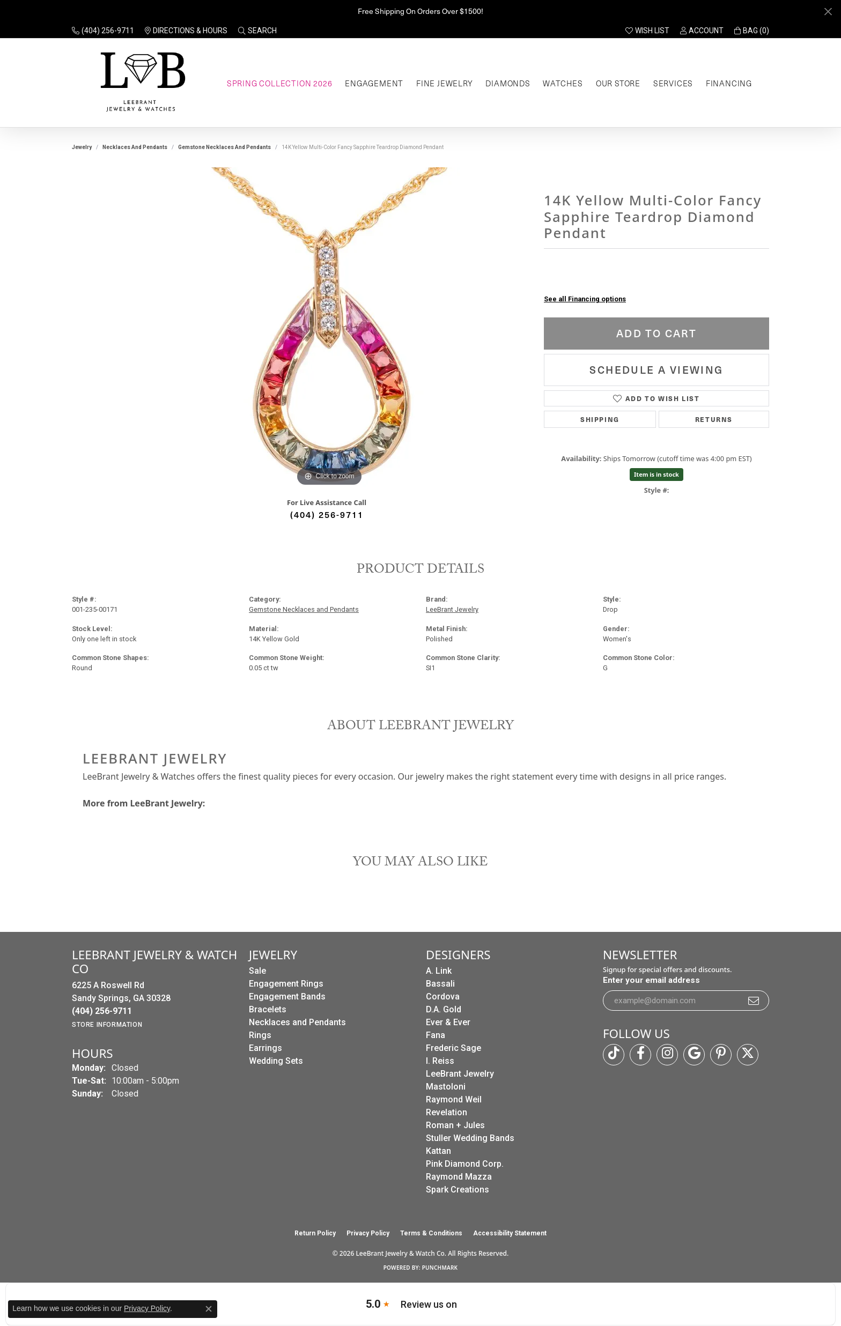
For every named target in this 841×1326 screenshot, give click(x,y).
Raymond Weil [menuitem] (454, 1099)
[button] (257, 31)
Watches (563, 83)
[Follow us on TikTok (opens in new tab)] (613, 1054)
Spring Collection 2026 (280, 83)
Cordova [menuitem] (443, 996)
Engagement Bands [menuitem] (287, 996)
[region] (329, 328)
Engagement (374, 83)
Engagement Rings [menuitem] (286, 984)
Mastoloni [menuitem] (446, 1086)
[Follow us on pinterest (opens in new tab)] (721, 1054)
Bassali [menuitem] (440, 984)
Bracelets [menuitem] (267, 1009)
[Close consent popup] (208, 1309)
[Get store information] (107, 1024)
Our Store (618, 83)
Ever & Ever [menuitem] (448, 1022)
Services (673, 83)
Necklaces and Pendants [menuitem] (297, 1022)
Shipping (599, 419)
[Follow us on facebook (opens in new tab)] (640, 1054)
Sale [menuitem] (257, 971)
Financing (729, 83)
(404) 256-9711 (327, 514)
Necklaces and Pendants (134, 147)
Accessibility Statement (510, 1233)
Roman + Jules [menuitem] (455, 1125)
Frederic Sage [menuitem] (453, 1048)
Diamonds (507, 83)
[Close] (828, 11)
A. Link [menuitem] (439, 971)
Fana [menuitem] (435, 1035)
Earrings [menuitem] (265, 1048)
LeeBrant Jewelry (452, 609)
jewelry (82, 147)
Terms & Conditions (431, 1233)
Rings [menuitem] (260, 1035)
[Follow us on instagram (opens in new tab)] (667, 1054)
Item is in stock (656, 474)
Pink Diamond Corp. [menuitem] (465, 1164)
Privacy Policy (367, 1233)
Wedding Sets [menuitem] (276, 1061)
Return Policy (315, 1233)
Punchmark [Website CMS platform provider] (440, 1267)
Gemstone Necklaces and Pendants (224, 147)
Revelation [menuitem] (446, 1112)
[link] (103, 31)
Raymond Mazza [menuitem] (459, 1177)
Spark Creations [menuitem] (457, 1189)
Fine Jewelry (444, 83)
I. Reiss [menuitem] (440, 1061)
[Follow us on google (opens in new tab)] (694, 1054)
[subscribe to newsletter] (754, 1000)
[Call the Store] (102, 1011)
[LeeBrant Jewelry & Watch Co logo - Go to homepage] (141, 83)
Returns (714, 419)
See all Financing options (585, 299)
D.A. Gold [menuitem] (443, 1009)
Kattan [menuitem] (438, 1151)
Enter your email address (651, 980)
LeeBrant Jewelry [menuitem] (460, 1074)
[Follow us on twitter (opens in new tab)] (747, 1054)
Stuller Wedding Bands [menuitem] (470, 1138)
